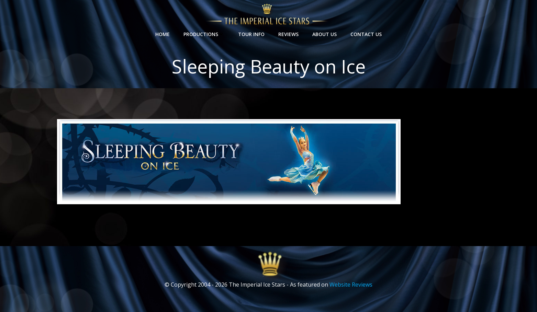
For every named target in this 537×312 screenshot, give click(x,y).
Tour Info (251, 34)
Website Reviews (350, 284)
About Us (324, 34)
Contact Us (366, 34)
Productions (203, 34)
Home (162, 34)
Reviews (288, 34)
